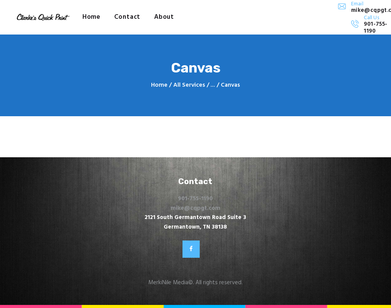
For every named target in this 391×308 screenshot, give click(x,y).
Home (159, 85)
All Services (189, 85)
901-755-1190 (195, 198)
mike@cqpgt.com (195, 208)
